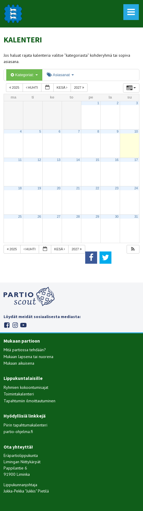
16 (117, 160)
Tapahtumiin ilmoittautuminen (29, 400)
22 (97, 188)
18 (20, 188)
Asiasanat (60, 75)
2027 (79, 87)
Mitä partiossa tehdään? (25, 349)
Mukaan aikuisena (19, 363)
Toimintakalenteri (19, 394)
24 (136, 188)
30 (117, 216)
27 (58, 216)
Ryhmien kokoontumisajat (26, 387)
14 (78, 160)
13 (58, 160)
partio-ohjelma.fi (18, 431)
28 (78, 216)
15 (97, 160)
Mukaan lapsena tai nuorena (28, 356)
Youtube (23, 325)
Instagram (15, 325)
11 (20, 160)
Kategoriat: (24, 75)
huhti (32, 87)
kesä (62, 87)
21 (78, 188)
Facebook (7, 325)
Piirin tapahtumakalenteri (25, 425)
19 (39, 188)
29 (97, 216)
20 (58, 188)
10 (136, 131)
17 (136, 160)
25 (20, 216)
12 (39, 160)
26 (39, 216)
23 (117, 188)
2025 (14, 87)
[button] (133, 249)
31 (136, 216)
